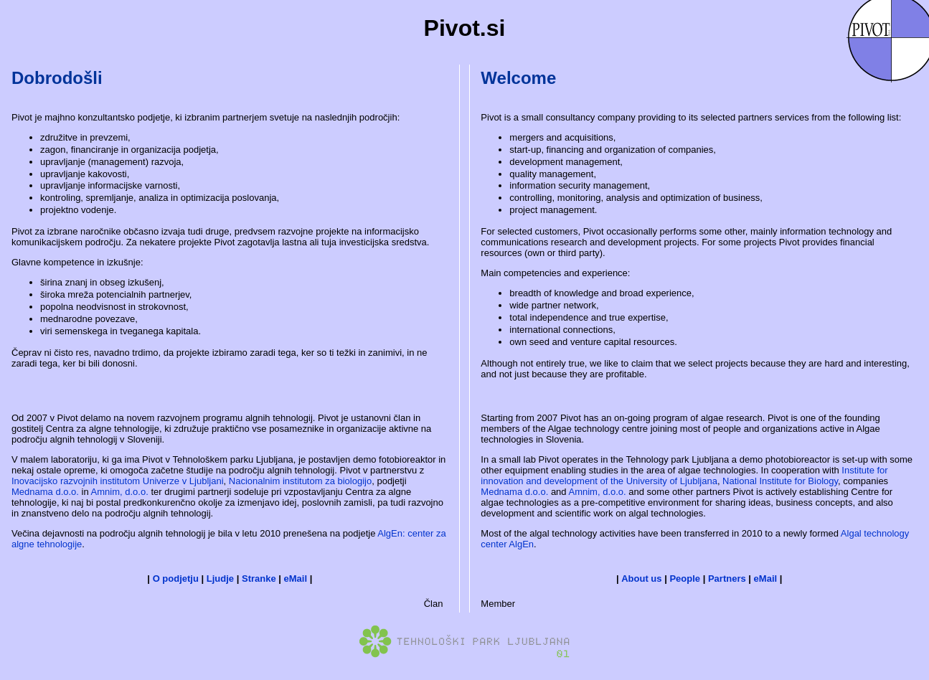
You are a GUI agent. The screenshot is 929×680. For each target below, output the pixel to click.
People (684, 578)
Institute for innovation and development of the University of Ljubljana (684, 475)
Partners (727, 578)
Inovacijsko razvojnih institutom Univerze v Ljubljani (117, 481)
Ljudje (220, 578)
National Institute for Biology (780, 481)
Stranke (259, 578)
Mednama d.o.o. (45, 491)
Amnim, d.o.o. (119, 491)
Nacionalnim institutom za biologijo (300, 481)
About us (641, 578)
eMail (296, 578)
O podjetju (176, 578)
